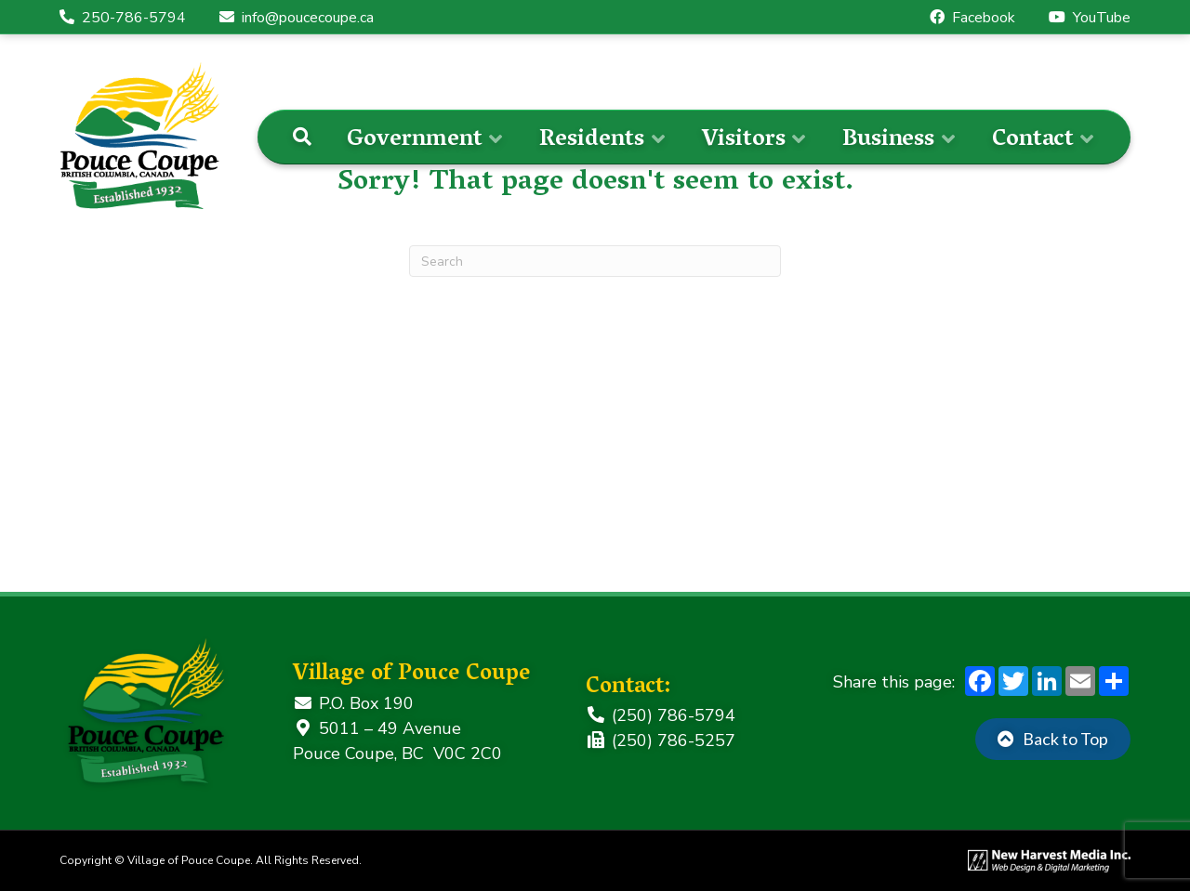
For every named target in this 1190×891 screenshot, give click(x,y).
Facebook (972, 17)
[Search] (302, 137)
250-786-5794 (123, 17)
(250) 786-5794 (660, 715)
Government (415, 141)
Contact (1033, 141)
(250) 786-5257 (660, 740)
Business (888, 141)
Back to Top (1065, 738)
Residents (591, 141)
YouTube (1089, 17)
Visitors (744, 141)
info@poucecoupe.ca (296, 17)
